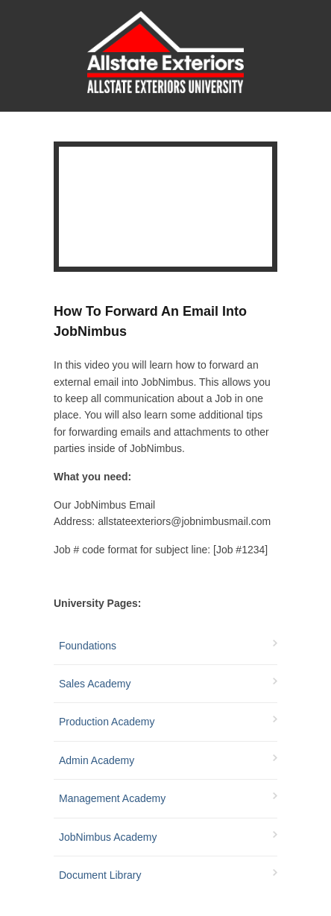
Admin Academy (96, 760)
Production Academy (106, 722)
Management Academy (112, 798)
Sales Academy (95, 684)
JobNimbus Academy (108, 837)
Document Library (100, 875)
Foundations (87, 646)
